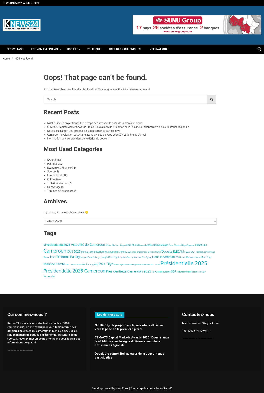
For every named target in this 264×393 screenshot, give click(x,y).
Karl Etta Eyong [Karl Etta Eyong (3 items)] (145, 257)
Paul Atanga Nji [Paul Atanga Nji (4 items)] (90, 264)
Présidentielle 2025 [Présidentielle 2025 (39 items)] (184, 263)
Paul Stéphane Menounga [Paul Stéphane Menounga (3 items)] (125, 264)
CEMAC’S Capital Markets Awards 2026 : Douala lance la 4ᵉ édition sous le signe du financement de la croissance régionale (118, 126)
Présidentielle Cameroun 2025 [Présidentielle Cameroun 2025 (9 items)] (128, 271)
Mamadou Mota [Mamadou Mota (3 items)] (193, 257)
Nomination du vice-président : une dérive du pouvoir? (78, 138)
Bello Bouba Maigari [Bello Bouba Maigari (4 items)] (157, 244)
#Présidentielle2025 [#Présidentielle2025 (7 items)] (57, 245)
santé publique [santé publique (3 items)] (164, 271)
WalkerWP (166, 388)
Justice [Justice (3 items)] (134, 257)
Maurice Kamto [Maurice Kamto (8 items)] (54, 264)
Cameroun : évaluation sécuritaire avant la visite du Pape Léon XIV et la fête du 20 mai (96, 134)
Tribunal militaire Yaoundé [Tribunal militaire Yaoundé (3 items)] (188, 271)
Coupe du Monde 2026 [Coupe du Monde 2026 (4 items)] (120, 251)
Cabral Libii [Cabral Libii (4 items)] (201, 244)
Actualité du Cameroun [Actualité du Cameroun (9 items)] (88, 244)
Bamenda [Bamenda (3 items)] (142, 245)
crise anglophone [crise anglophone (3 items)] (139, 252)
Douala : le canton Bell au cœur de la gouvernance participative (83, 130)
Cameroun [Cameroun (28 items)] (55, 251)
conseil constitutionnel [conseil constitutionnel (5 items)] (94, 251)
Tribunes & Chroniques (124, 49)
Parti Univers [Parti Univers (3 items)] (76, 264)
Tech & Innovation (57, 183)
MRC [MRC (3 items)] (68, 264)
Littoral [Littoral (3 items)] (182, 257)
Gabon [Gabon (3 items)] (47, 257)
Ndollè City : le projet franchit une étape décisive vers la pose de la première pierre (94, 123)
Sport (50, 171)
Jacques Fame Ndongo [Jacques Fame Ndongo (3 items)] (90, 257)
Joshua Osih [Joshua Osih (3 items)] (126, 257)
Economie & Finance (45, 49)
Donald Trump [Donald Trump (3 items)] (154, 252)
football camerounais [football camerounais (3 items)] (205, 252)
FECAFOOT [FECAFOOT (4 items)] (190, 251)
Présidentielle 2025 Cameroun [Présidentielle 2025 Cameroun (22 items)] (74, 271)
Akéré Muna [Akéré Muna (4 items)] (131, 244)
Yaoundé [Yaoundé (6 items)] (49, 276)
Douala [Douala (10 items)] (166, 251)
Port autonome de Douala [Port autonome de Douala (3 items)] (148, 264)
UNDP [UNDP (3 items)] (203, 271)
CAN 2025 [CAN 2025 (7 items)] (74, 251)
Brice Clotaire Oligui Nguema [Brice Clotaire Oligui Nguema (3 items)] (182, 245)
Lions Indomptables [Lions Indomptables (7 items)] (165, 257)
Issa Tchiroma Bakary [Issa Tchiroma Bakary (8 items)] (65, 257)
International (159, 49)
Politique (94, 49)
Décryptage (14, 49)
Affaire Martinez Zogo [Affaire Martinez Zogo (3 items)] (115, 245)
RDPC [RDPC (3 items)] (154, 271)
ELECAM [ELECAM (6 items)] (178, 251)
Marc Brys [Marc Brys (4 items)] (206, 257)
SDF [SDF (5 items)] (173, 271)
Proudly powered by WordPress (110, 388)
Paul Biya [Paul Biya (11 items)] (106, 264)
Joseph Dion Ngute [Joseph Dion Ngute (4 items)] (110, 257)
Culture (51, 179)
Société (72, 49)
